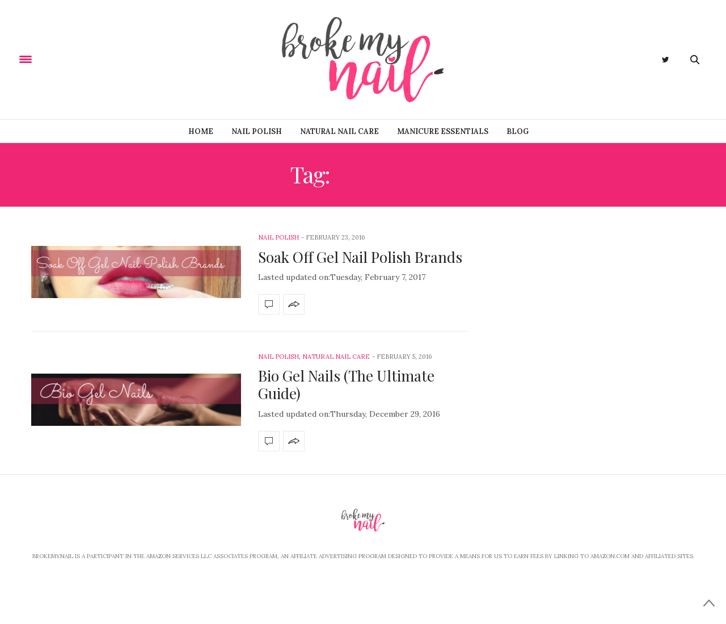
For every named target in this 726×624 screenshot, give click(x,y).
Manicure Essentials (442, 131)
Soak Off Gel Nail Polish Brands (360, 257)
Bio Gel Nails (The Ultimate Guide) (346, 384)
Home (200, 131)
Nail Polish (256, 131)
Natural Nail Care (339, 131)
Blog (517, 131)
